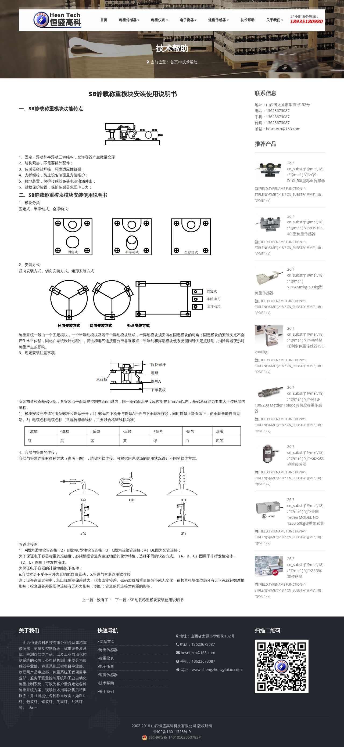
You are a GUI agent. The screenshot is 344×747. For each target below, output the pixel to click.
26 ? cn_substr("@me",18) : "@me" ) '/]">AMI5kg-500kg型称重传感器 (289, 281)
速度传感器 (218, 19)
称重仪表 (159, 19)
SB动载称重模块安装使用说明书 (157, 599)
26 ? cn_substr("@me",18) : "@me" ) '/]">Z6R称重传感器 (305, 567)
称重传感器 (129, 19)
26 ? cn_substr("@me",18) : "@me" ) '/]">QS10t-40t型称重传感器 (305, 224)
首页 (103, 19)
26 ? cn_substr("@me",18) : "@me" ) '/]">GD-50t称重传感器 (305, 455)
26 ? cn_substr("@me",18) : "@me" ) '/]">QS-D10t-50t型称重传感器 (306, 171)
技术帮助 (248, 19)
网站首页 (106, 641)
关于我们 (274, 19)
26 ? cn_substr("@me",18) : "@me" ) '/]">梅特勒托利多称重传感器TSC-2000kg (290, 340)
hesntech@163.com (198, 652)
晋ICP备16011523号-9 (172, 731)
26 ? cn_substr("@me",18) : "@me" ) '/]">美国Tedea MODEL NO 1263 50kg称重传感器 (305, 511)
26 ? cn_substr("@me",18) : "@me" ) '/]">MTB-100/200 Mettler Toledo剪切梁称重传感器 (289, 399)
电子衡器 (188, 19)
